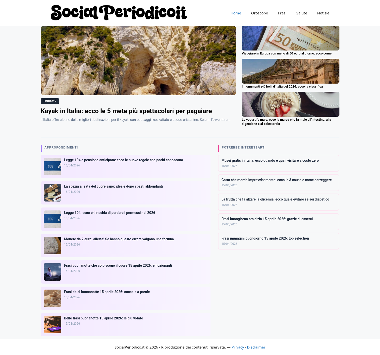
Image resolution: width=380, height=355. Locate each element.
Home (235, 12)
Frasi (282, 12)
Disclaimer (256, 347)
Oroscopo (259, 12)
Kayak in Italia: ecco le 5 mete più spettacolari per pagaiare (126, 111)
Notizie (323, 12)
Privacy (238, 347)
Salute (301, 12)
